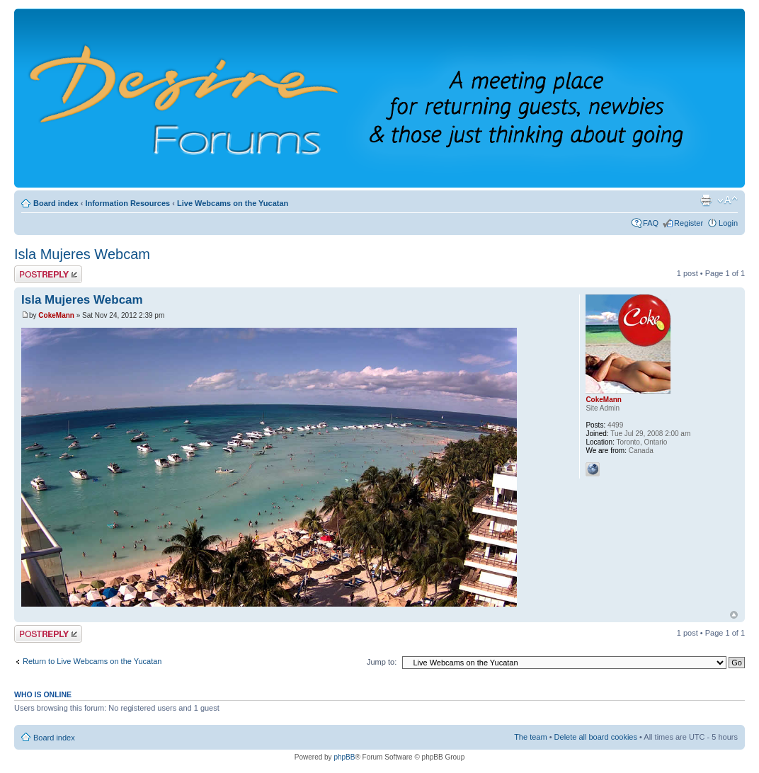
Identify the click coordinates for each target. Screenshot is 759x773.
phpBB (344, 757)
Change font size (727, 200)
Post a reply (48, 274)
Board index (56, 203)
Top (734, 615)
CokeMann (56, 315)
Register (688, 223)
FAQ (650, 223)
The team (530, 737)
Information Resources (127, 203)
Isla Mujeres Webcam (82, 254)
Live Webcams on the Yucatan (232, 203)
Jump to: (381, 662)
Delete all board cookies (595, 737)
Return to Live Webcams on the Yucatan (92, 661)
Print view (706, 200)
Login (728, 223)
